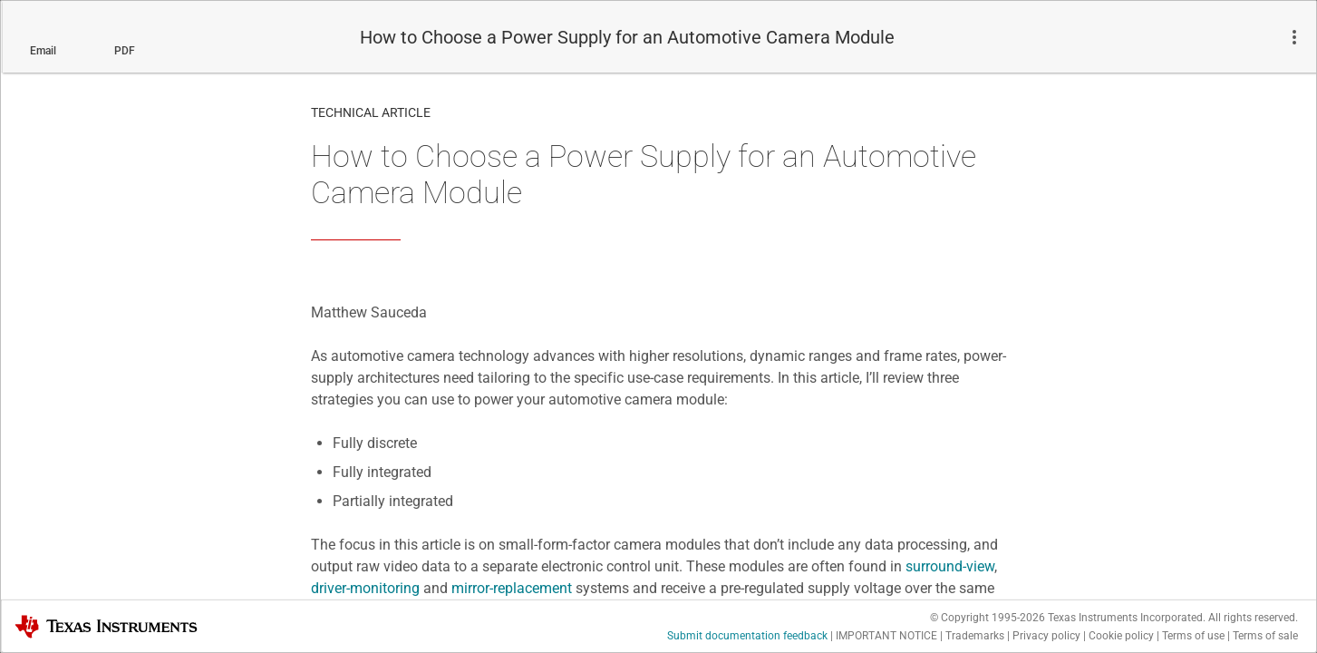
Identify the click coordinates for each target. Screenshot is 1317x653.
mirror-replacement (511, 588)
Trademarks (974, 635)
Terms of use (1193, 635)
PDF (124, 50)
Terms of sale (1265, 635)
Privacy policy (1046, 635)
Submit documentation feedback (747, 635)
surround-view (949, 566)
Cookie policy (1121, 635)
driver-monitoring (365, 588)
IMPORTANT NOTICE (886, 635)
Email (43, 50)
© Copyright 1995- (987, 617)
